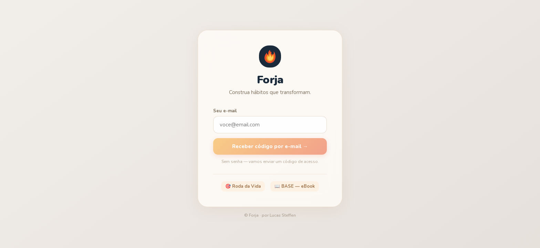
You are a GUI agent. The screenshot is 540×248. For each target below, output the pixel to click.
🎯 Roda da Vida (243, 186)
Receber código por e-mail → (270, 146)
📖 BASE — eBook (294, 186)
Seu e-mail (225, 111)
